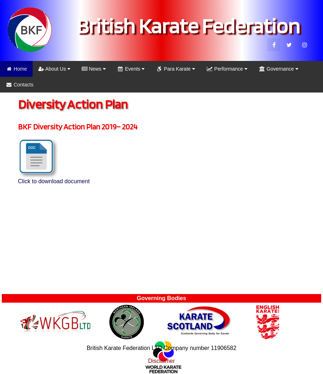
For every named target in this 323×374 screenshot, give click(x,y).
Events (131, 69)
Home (16, 69)
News (94, 69)
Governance (278, 69)
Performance (226, 69)
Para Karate (175, 69)
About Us (54, 69)
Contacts (19, 84)
